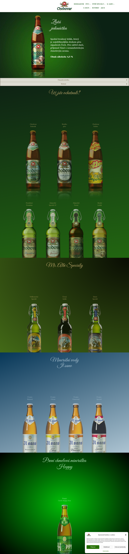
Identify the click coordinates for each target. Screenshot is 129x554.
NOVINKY (95, 8)
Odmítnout (106, 547)
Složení (63, 84)
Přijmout (92, 547)
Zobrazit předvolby (120, 547)
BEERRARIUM (79, 4)
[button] (126, 535)
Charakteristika (63, 80)
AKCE (103, 8)
